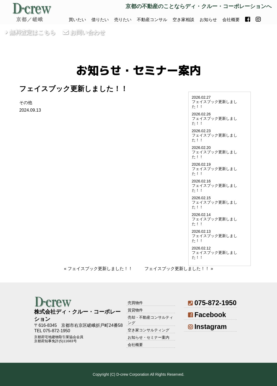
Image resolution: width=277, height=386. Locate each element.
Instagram (207, 326)
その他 (25, 102)
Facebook (207, 314)
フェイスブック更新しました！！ (100, 268)
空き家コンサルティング (148, 330)
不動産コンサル (152, 19)
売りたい (122, 19)
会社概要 (231, 19)
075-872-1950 (212, 303)
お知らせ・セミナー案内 (148, 337)
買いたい (77, 19)
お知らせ (208, 19)
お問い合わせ (84, 32)
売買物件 (135, 303)
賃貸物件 (135, 310)
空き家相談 (183, 19)
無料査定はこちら (30, 32)
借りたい (100, 19)
